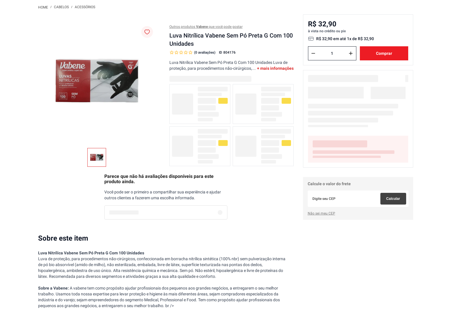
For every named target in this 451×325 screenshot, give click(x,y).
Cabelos (61, 7)
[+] (350, 53)
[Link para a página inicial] (43, 7)
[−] (313, 53)
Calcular (393, 199)
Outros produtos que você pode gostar (206, 27)
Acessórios (85, 7)
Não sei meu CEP (321, 213)
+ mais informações (275, 68)
